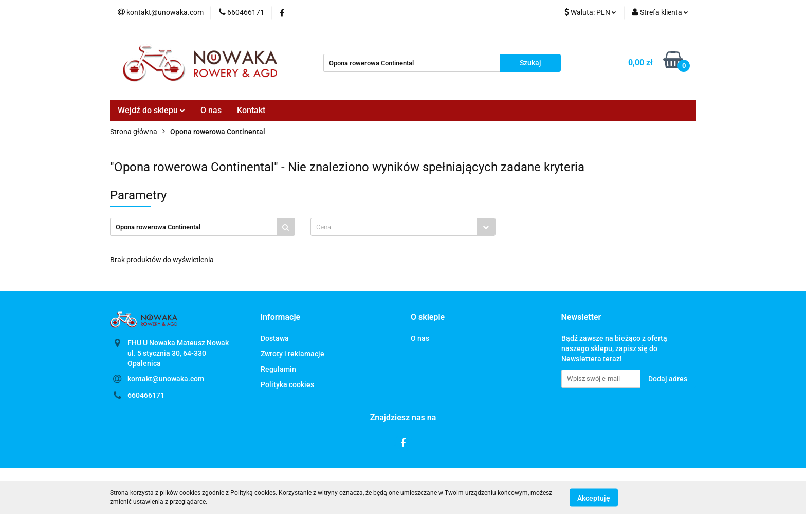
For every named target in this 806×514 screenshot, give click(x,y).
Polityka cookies (287, 384)
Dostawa (275, 338)
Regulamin (278, 369)
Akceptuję (593, 497)
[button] (281, 317)
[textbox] (394, 227)
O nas (211, 110)
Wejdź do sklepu (151, 110)
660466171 (145, 395)
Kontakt (251, 110)
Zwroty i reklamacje (292, 354)
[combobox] (403, 227)
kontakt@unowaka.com (165, 379)
